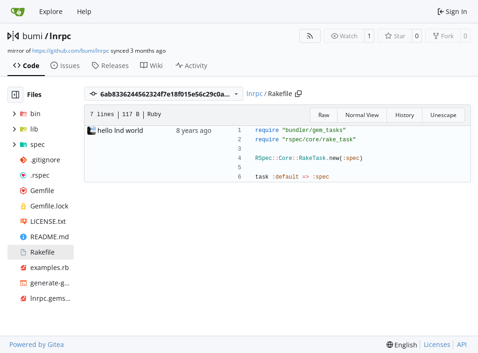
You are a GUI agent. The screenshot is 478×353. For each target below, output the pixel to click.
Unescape (443, 115)
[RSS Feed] (310, 36)
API (462, 344)
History (404, 115)
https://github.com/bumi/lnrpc (70, 51)
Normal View (362, 115)
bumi (32, 36)
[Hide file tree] (15, 95)
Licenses (437, 344)
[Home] (18, 11)
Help (84, 11)
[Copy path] (298, 93)
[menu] (402, 344)
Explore (51, 11)
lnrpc (60, 36)
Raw (323, 115)
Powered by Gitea (36, 344)
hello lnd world (120, 130)
